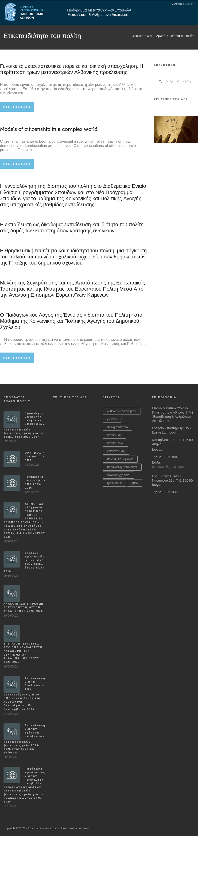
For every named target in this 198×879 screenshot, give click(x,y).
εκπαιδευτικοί (115, 443)
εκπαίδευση (114, 435)
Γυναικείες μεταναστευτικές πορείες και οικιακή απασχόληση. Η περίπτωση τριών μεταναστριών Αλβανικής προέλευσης (71, 69)
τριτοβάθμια (114, 483)
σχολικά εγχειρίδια (118, 475)
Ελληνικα (177, 4)
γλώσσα (112, 419)
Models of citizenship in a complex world (48, 129)
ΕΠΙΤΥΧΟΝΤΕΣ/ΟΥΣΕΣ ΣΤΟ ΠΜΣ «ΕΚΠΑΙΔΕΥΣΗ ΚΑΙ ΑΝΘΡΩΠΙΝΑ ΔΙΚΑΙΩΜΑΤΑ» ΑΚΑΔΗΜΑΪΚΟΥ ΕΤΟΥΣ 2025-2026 (23, 653)
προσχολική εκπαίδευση (122, 467)
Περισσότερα (17, 106)
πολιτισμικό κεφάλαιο (120, 459)
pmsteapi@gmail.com (168, 466)
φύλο (135, 483)
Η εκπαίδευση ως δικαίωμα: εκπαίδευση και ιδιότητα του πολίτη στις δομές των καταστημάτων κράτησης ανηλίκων (72, 228)
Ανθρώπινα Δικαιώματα (121, 411)
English (189, 4)
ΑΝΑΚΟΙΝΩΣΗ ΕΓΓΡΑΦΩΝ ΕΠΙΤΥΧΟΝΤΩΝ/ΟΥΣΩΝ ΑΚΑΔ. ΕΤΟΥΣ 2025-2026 (23, 607)
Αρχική (160, 36)
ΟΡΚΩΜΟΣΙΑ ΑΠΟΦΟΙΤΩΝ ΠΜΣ (35, 456)
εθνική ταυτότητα (117, 427)
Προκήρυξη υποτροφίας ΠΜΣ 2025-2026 (35, 482)
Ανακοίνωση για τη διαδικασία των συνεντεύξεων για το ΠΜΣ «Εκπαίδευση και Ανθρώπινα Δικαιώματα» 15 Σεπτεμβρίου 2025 (24, 693)
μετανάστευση (116, 451)
